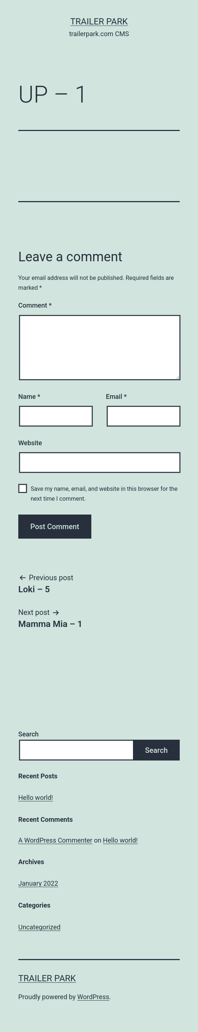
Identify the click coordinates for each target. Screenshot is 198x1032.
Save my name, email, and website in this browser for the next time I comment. (104, 493)
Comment (35, 305)
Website (30, 443)
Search (28, 734)
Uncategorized (39, 927)
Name (29, 396)
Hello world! (35, 797)
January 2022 (38, 883)
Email (116, 396)
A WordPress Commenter (55, 840)
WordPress (93, 997)
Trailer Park (99, 21)
